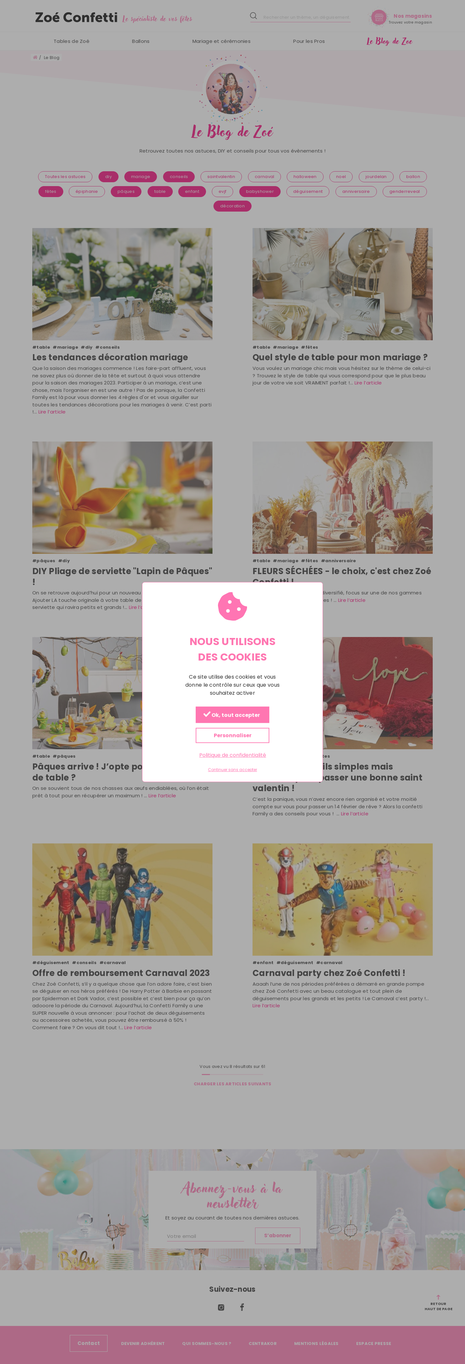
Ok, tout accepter (231, 715)
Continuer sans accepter (232, 770)
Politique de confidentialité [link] (232, 755)
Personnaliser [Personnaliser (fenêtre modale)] (233, 735)
